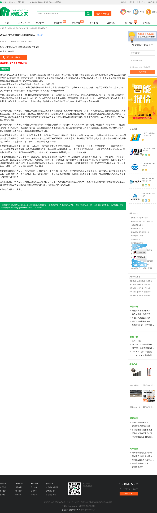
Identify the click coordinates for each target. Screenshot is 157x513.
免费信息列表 (17, 28)
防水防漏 (147, 292)
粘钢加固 (140, 284)
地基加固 (149, 281)
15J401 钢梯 (136, 341)
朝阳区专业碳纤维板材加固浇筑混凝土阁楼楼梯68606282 (143, 460)
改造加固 (140, 292)
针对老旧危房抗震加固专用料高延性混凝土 (143, 453)
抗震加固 (132, 288)
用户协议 (34, 487)
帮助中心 (18, 495)
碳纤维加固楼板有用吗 (141, 321)
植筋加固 (132, 281)
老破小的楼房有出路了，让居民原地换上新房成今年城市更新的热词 (143, 423)
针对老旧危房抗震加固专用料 (143, 456)
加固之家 (14, 13)
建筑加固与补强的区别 (141, 311)
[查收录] (40, 35)
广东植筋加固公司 (52, 487)
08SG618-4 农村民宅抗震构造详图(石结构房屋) (143, 352)
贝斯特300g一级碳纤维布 (136, 407)
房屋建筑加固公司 (137, 225)
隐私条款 (34, 495)
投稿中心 (140, 2)
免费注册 (131, 2)
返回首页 (21, 2)
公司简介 (3, 487)
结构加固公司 (135, 268)
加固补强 (132, 292)
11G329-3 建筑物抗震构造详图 (143, 344)
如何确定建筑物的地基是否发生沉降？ (143, 430)
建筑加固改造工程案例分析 (140, 232)
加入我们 (3, 491)
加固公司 (22, 23)
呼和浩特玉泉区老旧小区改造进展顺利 (143, 433)
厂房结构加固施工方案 (141, 318)
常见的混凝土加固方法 (141, 314)
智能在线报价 (152, 2)
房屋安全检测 (137, 467)
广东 (4, 2)
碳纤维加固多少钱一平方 (139, 218)
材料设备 (147, 23)
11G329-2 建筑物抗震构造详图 (143, 348)
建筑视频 (76, 23)
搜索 (88, 13)
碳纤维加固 (141, 281)
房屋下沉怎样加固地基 (141, 426)
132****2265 (13, 57)
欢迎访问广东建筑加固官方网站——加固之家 (45, 2)
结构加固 (147, 288)
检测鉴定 (147, 295)
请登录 (123, 2)
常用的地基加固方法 (138, 221)
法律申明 (34, 491)
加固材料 (132, 295)
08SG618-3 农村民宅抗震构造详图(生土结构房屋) (143, 355)
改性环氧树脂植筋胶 (149, 385)
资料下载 (93, 23)
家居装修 (140, 295)
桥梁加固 (147, 284)
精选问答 (40, 23)
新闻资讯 (129, 23)
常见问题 (18, 487)
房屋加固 (150, 221)
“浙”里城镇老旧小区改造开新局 (143, 437)
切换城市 (12, 2)
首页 (7, 23)
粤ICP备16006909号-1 (88, 510)
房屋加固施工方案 (137, 236)
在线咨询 (128, 493)
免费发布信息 (103, 13)
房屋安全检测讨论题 (140, 463)
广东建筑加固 (51, 495)
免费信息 (58, 23)
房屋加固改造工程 (137, 228)
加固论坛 (111, 23)
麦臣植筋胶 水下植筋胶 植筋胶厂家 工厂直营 (149, 407)
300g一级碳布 (134, 385)
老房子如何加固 (148, 261)
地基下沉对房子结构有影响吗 (143, 325)
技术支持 (18, 491)
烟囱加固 (140, 288)
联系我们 (3, 495)
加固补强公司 (147, 268)
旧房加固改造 (135, 239)
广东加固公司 (51, 491)
